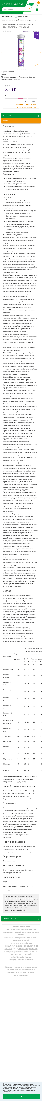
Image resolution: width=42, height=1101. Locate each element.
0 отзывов (26, 31)
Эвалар (17, 79)
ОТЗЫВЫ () (7, 116)
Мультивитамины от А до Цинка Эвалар (18, 77)
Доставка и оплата (10, 918)
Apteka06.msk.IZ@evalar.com (21, 943)
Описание (7, 121)
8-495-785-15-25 (20, 954)
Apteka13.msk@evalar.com (28, 949)
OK (22, 1097)
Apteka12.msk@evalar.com (21, 957)
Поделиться (35, 31)
